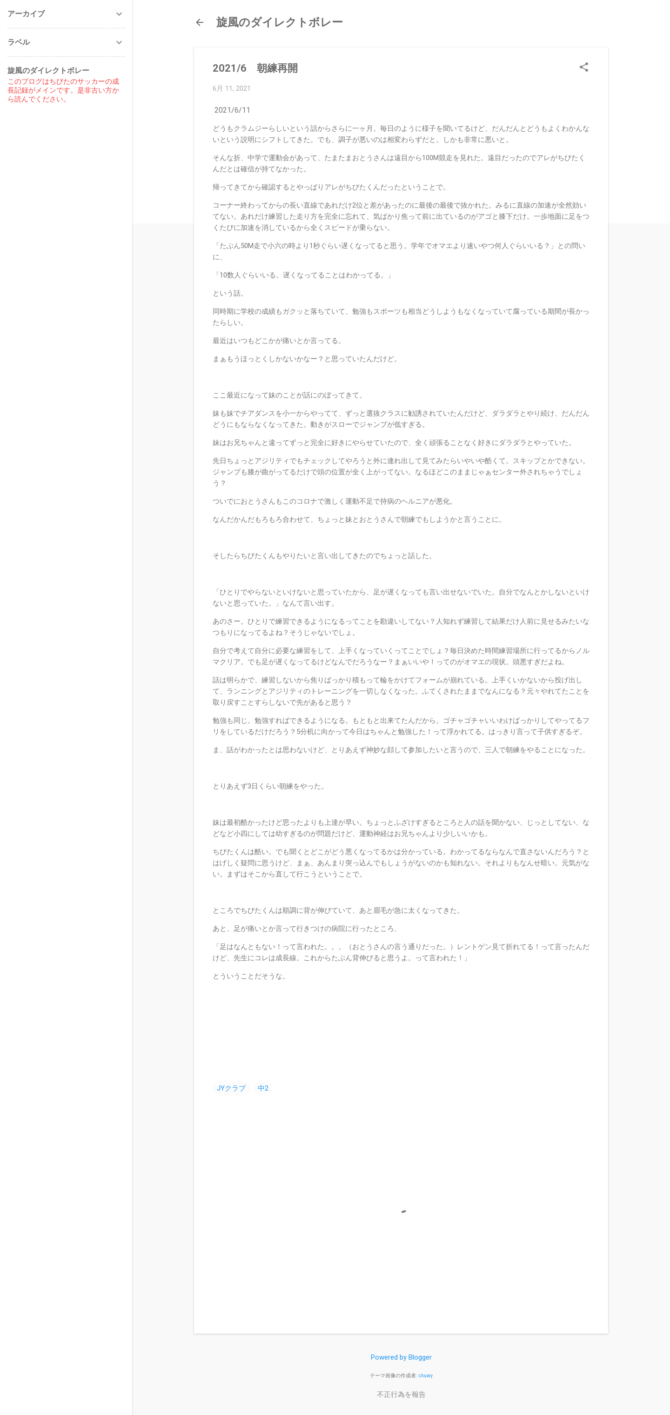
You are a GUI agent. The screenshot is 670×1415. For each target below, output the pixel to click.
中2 (263, 1088)
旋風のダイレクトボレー (279, 22)
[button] (584, 67)
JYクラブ (231, 1088)
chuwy (426, 1376)
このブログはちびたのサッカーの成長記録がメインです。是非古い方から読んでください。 (63, 90)
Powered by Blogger (401, 1357)
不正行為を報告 (401, 1394)
